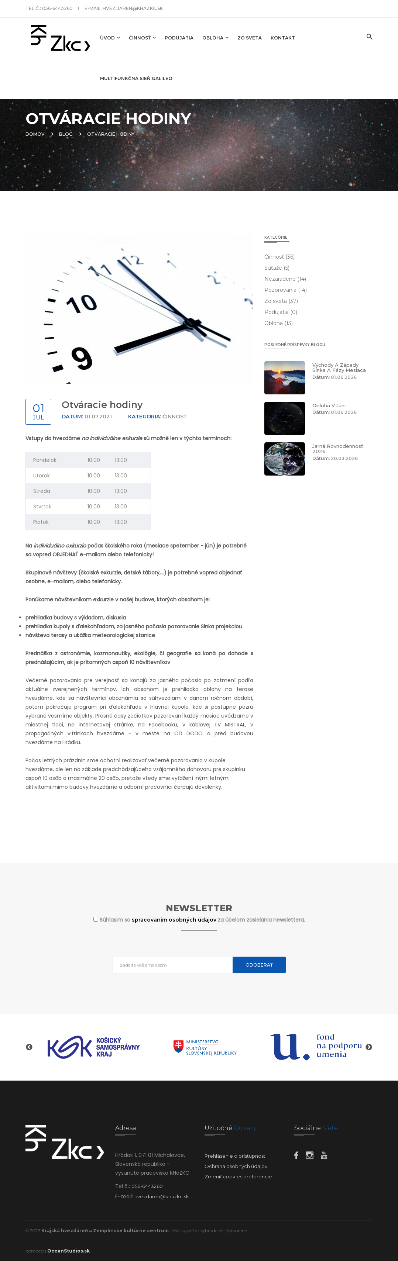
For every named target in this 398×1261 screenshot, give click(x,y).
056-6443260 (57, 8)
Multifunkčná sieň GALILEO (136, 78)
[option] (94, 1047)
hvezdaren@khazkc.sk (133, 8)
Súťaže (276, 268)
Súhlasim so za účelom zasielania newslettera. (202, 919)
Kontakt (283, 38)
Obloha (215, 38)
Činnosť (142, 38)
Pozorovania (285, 290)
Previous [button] (29, 1047)
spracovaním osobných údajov (175, 919)
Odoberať (259, 965)
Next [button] (369, 1047)
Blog (66, 134)
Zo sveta (249, 38)
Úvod (110, 38)
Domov (35, 134)
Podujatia (179, 38)
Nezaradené (285, 279)
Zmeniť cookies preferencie (238, 1176)
